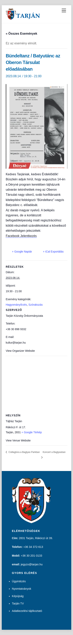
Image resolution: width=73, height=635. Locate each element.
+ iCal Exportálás (53, 251)
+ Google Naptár (22, 251)
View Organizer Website (20, 350)
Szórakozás (35, 304)
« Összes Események (21, 33)
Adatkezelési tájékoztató (27, 610)
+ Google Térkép (31, 432)
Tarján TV (18, 603)
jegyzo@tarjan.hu (32, 564)
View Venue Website (18, 440)
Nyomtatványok (21, 588)
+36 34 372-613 (33, 546)
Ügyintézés (19, 581)
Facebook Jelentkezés (21, 236)
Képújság (18, 596)
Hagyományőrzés (16, 304)
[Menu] (64, 10)
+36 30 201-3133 (31, 555)
